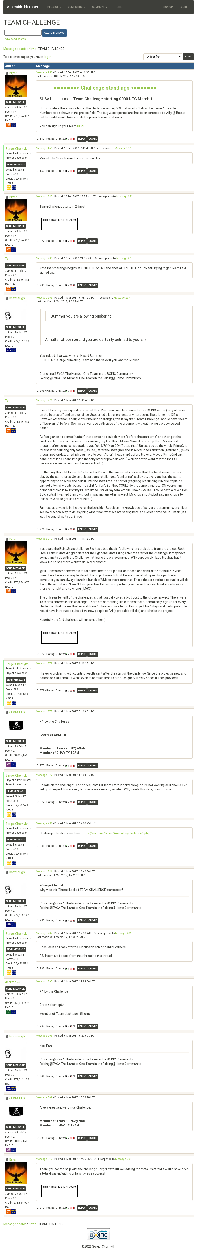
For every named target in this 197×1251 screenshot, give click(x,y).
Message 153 (44, 148)
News (32, 49)
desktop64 (12, 982)
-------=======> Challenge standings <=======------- (105, 88)
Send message (15, 102)
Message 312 (44, 1159)
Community (101, 7)
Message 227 (44, 196)
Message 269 (44, 297)
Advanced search (15, 39)
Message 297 (44, 981)
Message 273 (44, 663)
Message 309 (44, 1097)
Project (54, 7)
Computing (77, 7)
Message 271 (44, 400)
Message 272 (44, 538)
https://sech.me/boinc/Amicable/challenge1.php (116, 833)
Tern (8, 258)
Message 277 (44, 775)
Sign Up (168, 7)
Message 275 (44, 711)
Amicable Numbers (24, 6)
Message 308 (44, 1035)
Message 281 (44, 823)
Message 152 (44, 72)
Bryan (13, 73)
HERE (81, 126)
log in (47, 57)
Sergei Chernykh (17, 148)
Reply (82, 138)
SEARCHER (17, 712)
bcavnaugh (17, 298)
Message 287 (44, 933)
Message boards (15, 49)
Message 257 (122, 297)
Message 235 (44, 258)
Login (183, 7)
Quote (92, 138)
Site (121, 7)
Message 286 (44, 871)
